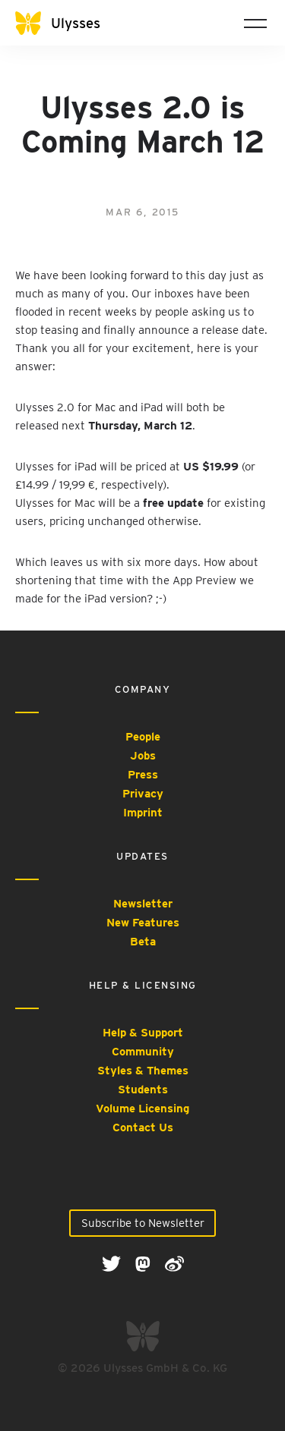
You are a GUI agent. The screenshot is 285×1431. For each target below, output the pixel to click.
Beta (143, 941)
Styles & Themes (142, 1070)
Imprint (143, 812)
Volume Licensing (142, 1108)
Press (143, 775)
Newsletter (143, 903)
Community (143, 1051)
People (142, 737)
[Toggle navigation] (255, 22)
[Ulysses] (68, 23)
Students (143, 1089)
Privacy (142, 793)
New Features (142, 922)
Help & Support (143, 1032)
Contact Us (142, 1127)
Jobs (143, 756)
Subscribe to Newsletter (142, 1223)
